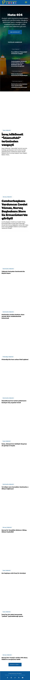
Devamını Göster (15, 664)
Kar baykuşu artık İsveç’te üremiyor (14, 573)
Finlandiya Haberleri (8, 356)
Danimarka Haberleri (17, 71)
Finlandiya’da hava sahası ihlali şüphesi (15, 359)
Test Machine (21, 675)
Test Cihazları (13, 675)
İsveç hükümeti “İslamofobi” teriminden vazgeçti (19, 52)
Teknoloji (7, 675)
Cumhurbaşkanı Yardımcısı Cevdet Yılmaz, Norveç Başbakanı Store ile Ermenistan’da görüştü (19, 63)
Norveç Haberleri (16, 58)
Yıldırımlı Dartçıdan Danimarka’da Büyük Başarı (19, 74)
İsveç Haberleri (15, 49)
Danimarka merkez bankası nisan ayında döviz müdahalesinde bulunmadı (19, 85)
